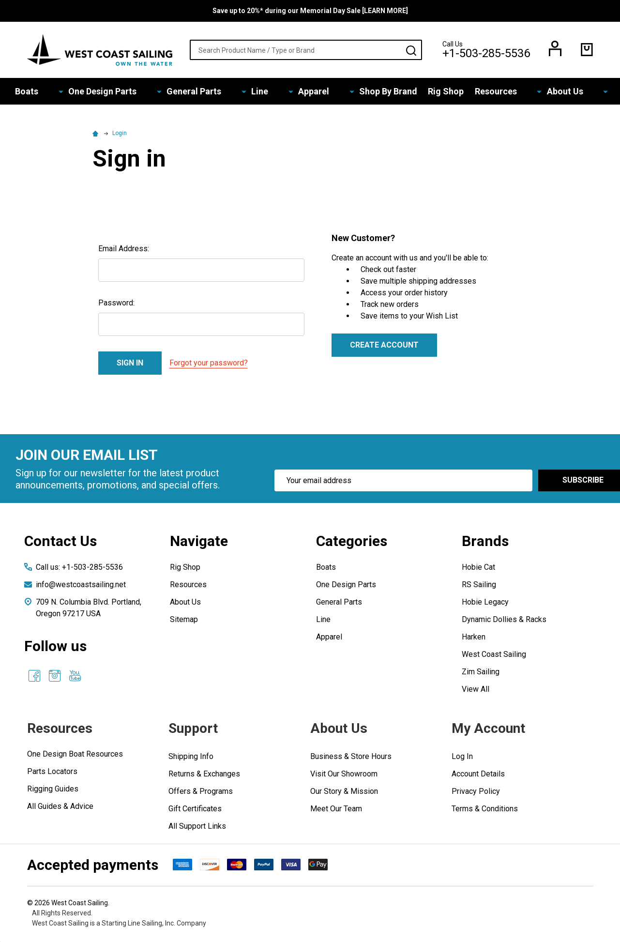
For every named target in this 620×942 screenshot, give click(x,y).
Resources (479, 92)
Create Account (384, 346)
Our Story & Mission (344, 793)
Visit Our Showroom (344, 775)
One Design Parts (139, 92)
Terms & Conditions (485, 810)
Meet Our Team (336, 810)
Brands (485, 542)
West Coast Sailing (494, 656)
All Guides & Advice (60, 808)
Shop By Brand (366, 92)
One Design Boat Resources (75, 755)
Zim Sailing (480, 673)
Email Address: (123, 250)
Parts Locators (52, 773)
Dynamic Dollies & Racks (504, 621)
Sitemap (184, 621)
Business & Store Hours (351, 758)
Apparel (306, 92)
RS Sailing (479, 586)
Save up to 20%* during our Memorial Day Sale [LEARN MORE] (310, 11)
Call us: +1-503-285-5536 (79, 569)
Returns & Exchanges (204, 775)
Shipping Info (190, 758)
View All (475, 691)
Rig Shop (427, 92)
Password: (116, 304)
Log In (462, 758)
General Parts (215, 92)
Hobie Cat (478, 569)
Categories (351, 542)
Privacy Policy (476, 793)
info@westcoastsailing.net (81, 586)
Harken (473, 638)
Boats (77, 92)
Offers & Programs (200, 793)
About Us (534, 92)
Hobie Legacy (485, 603)
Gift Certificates (195, 810)
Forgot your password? (208, 364)
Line (266, 92)
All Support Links (197, 828)
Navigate (199, 542)
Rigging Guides (52, 790)
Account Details (478, 775)
